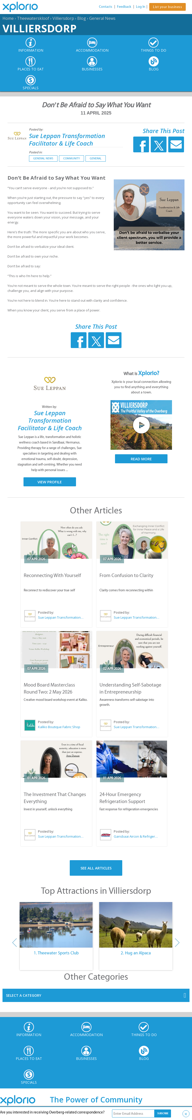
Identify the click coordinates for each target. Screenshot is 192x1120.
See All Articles (96, 867)
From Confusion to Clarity (126, 575)
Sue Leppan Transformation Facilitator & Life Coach (67, 139)
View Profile (50, 481)
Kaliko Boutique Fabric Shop (59, 727)
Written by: (50, 407)
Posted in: (35, 152)
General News (102, 18)
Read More (141, 458)
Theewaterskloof (33, 18)
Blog (81, 18)
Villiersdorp (63, 18)
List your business (167, 7)
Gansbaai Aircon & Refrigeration (136, 836)
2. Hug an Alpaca (136, 952)
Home (8, 18)
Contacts (105, 7)
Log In (140, 7)
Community (71, 158)
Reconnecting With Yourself (52, 575)
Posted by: (36, 129)
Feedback (124, 7)
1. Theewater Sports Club (56, 952)
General (96, 158)
